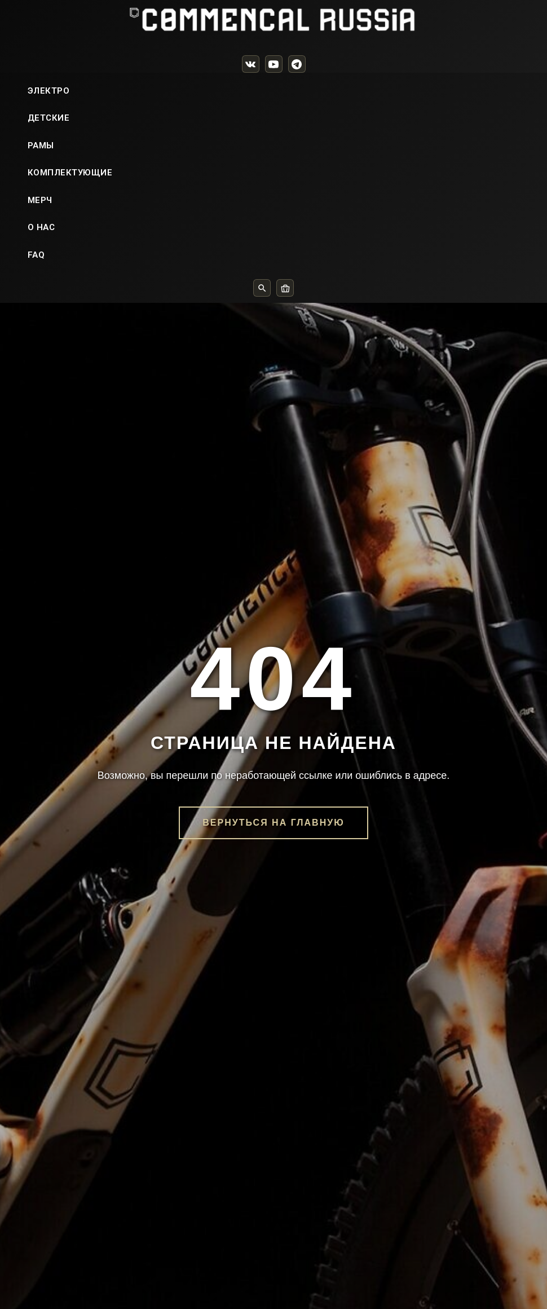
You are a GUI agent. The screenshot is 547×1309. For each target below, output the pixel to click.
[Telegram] (297, 64)
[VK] (250, 64)
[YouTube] (274, 64)
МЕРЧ (40, 227)
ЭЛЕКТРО (49, 118)
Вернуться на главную (273, 1071)
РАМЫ (41, 173)
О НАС (41, 254)
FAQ (36, 282)
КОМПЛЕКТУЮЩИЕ (70, 200)
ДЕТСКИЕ (49, 145)
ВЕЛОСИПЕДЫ (59, 90)
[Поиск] (262, 315)
